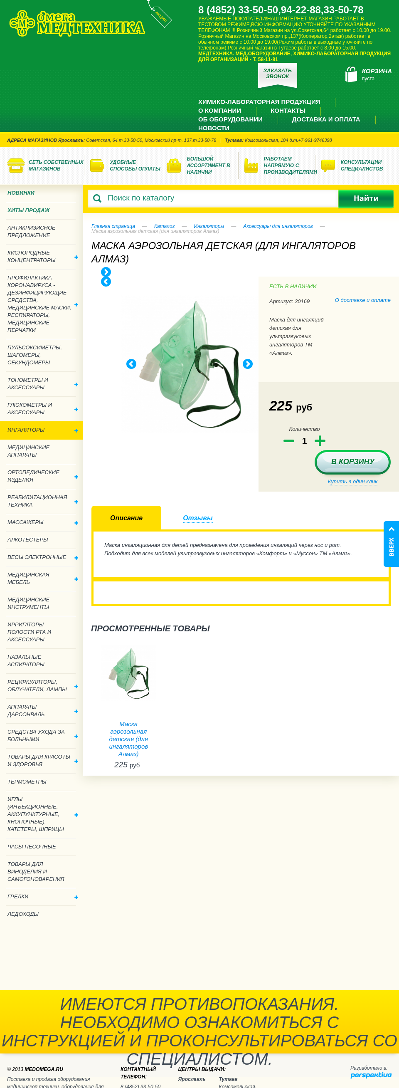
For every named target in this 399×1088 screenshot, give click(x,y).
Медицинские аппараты (28, 451)
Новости (213, 127)
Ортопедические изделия (42, 476)
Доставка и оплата (326, 119)
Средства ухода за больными (42, 735)
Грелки (42, 896)
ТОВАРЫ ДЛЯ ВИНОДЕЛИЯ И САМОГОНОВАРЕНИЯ (35, 871)
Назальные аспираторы (25, 661)
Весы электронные (42, 557)
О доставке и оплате (363, 300)
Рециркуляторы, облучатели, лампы (42, 685)
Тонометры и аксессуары (42, 384)
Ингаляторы (209, 226)
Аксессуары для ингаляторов (278, 226)
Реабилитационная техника (42, 501)
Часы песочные (31, 846)
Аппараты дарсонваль (42, 710)
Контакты (288, 110)
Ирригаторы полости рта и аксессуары (29, 632)
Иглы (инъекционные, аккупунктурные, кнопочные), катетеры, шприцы (42, 814)
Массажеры (42, 522)
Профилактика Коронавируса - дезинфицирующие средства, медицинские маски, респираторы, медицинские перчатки (42, 303)
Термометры (27, 782)
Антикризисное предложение (31, 231)
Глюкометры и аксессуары (42, 408)
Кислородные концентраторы (42, 256)
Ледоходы (23, 914)
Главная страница (113, 226)
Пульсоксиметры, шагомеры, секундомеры (34, 355)
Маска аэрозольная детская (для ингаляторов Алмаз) (128, 738)
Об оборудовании (230, 119)
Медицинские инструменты (28, 603)
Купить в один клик (352, 482)
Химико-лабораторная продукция (259, 101)
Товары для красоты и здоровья (42, 760)
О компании (219, 110)
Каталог (164, 226)
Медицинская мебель (42, 578)
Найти (366, 199)
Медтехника (77, 23)
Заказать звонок (278, 73)
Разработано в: (369, 1068)
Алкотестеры (27, 540)
